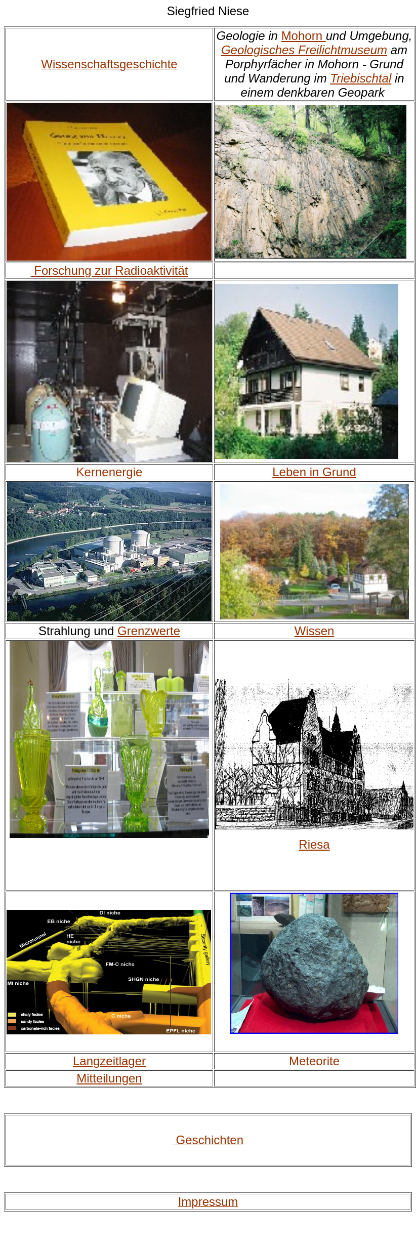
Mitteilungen (109, 1078)
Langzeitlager (109, 1061)
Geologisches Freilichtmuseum (304, 50)
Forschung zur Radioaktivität (109, 270)
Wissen (315, 631)
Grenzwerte (148, 631)
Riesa (314, 844)
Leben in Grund (314, 472)
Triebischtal (360, 78)
